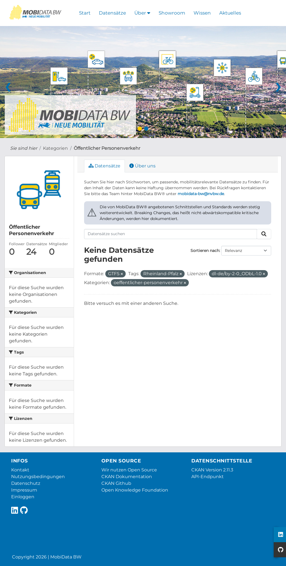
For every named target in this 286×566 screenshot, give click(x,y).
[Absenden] (264, 234)
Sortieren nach (204, 250)
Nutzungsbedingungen (38, 476)
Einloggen (22, 496)
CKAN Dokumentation (126, 476)
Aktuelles (230, 13)
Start (84, 13)
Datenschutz (25, 483)
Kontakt (20, 470)
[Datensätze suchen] (170, 234)
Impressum (24, 490)
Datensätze (112, 13)
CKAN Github (116, 483)
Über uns (142, 166)
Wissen (202, 13)
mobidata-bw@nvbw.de (201, 193)
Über (142, 13)
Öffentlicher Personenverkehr (107, 148)
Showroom (172, 13)
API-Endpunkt (207, 476)
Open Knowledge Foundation (134, 490)
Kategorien (55, 148)
